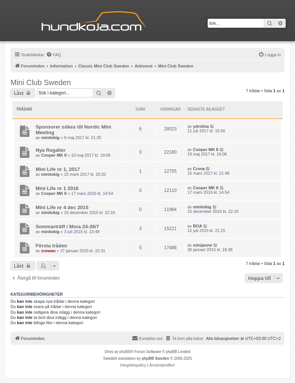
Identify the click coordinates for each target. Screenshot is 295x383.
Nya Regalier (51, 150)
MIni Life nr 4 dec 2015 (62, 207)
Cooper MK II (54, 155)
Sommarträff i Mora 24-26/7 (67, 226)
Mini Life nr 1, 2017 (58, 169)
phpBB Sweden (155, 358)
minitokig (50, 137)
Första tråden (51, 245)
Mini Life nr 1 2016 (57, 188)
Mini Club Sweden (40, 82)
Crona (199, 168)
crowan (48, 250)
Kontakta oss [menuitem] (147, 338)
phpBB (124, 352)
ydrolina (201, 126)
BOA (197, 226)
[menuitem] (53, 54)
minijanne (202, 245)
